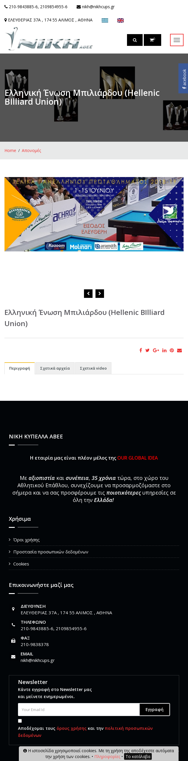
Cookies (21, 564)
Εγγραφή (155, 709)
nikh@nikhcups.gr (38, 660)
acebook (184, 79)
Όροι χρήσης (26, 540)
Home (10, 150)
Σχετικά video (93, 368)
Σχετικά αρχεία (55, 368)
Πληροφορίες (107, 756)
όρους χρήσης (72, 728)
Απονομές (31, 150)
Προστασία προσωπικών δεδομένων (50, 552)
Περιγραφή (19, 368)
